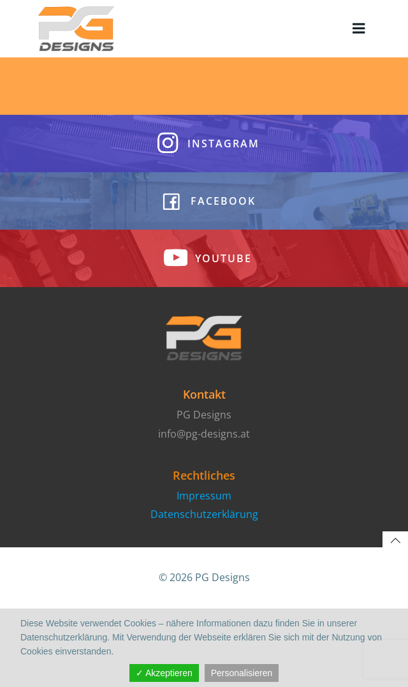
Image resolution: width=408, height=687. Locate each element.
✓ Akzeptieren (164, 673)
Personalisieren (242, 673)
